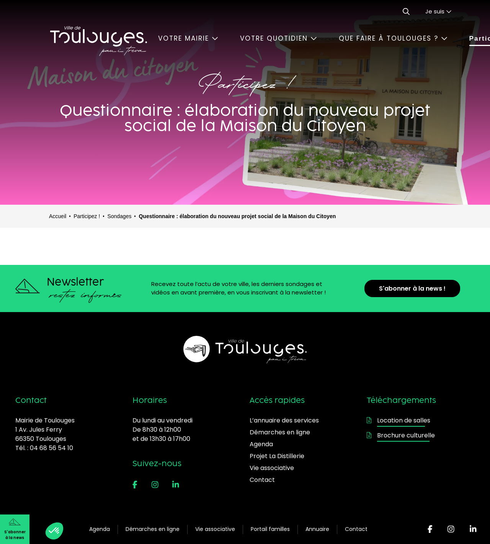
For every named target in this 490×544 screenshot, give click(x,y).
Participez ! (87, 216)
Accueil (57, 216)
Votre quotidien (278, 38)
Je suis (438, 11)
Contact (356, 529)
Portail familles (270, 529)
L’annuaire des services (284, 420)
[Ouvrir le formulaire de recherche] (406, 11)
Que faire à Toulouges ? (393, 38)
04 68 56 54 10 (51, 448)
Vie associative (215, 529)
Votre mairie (188, 38)
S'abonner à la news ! (412, 288)
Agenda (99, 529)
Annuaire (317, 529)
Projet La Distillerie (277, 456)
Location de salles (398, 420)
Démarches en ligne (153, 529)
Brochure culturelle (401, 435)
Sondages (119, 216)
